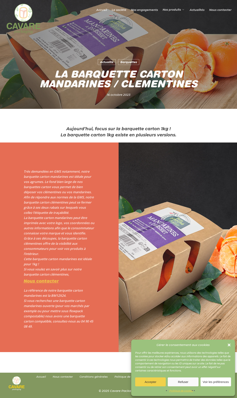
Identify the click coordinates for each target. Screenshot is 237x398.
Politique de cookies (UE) (130, 376)
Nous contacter (63, 376)
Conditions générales (94, 376)
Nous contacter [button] (41, 288)
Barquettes (128, 62)
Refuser (183, 382)
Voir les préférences (216, 382)
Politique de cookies (181, 390)
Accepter (150, 382)
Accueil (41, 376)
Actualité (106, 62)
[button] (229, 345)
